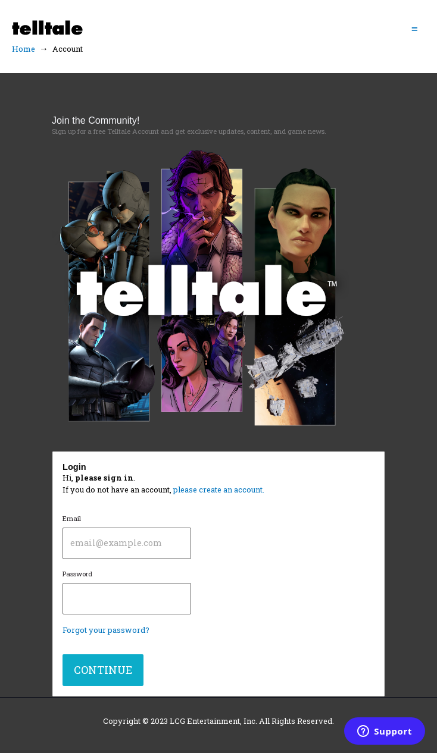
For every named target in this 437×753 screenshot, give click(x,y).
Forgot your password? (106, 630)
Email (127, 536)
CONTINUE (103, 670)
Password (127, 591)
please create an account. (218, 489)
